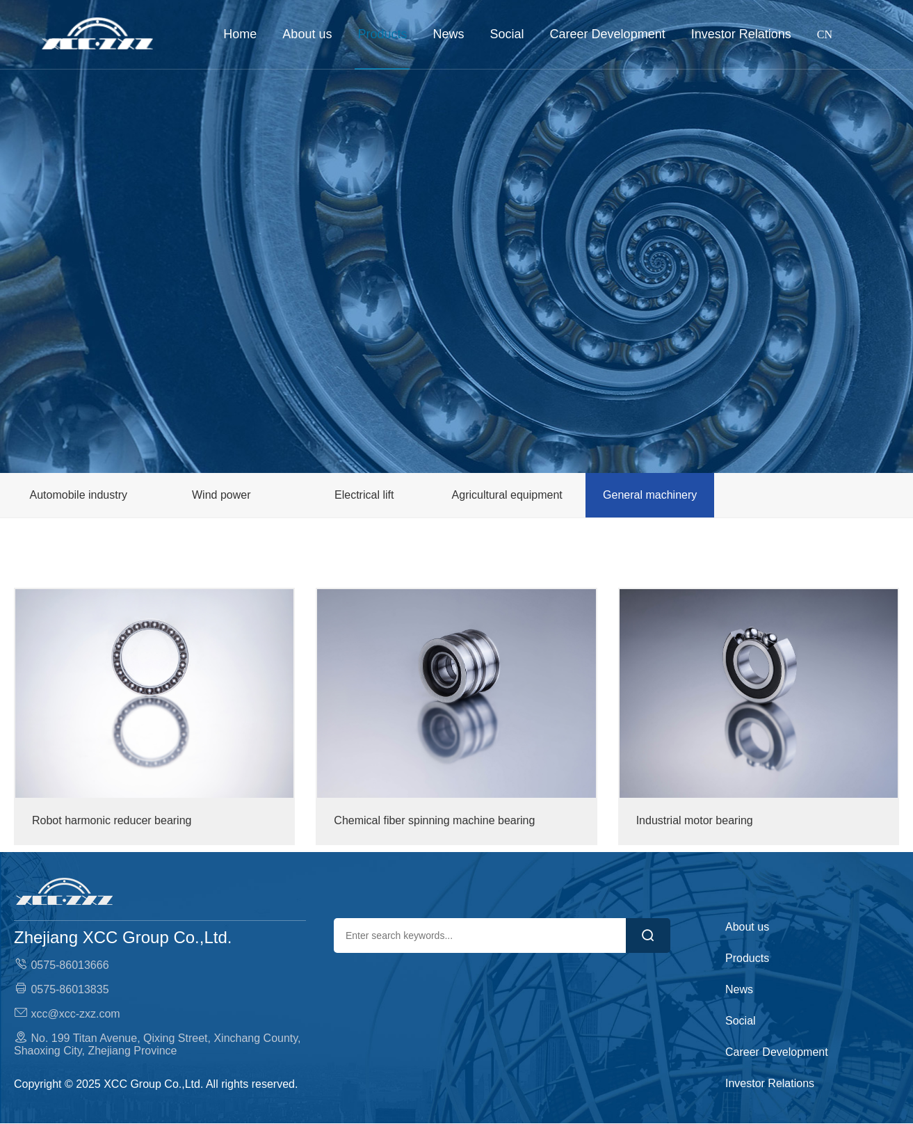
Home (240, 34)
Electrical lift (364, 495)
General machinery (650, 495)
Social (507, 34)
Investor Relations (741, 34)
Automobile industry (78, 495)
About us (307, 34)
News (448, 34)
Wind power (221, 495)
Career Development (607, 34)
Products (382, 34)
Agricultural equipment (507, 495)
